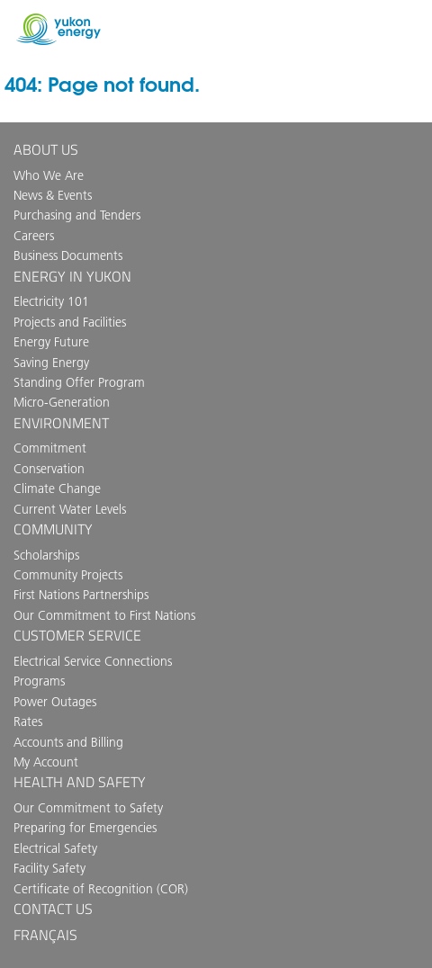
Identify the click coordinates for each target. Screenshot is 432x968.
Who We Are (49, 175)
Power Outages (55, 702)
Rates (28, 721)
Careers (34, 236)
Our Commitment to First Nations (104, 615)
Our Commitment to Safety (88, 808)
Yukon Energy (59, 29)
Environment (61, 423)
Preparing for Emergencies (85, 828)
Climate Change (57, 488)
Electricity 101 (51, 301)
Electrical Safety (55, 848)
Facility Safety (50, 868)
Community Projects (68, 575)
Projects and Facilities (70, 322)
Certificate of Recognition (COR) (101, 889)
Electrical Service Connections (93, 661)
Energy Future (51, 342)
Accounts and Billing (68, 742)
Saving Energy (51, 362)
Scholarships (46, 555)
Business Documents (68, 255)
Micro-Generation (62, 402)
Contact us (53, 908)
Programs (39, 681)
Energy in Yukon (72, 276)
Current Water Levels (70, 509)
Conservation (49, 469)
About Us (46, 149)
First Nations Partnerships (81, 595)
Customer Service (77, 635)
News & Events (53, 195)
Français (45, 935)
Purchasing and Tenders (77, 215)
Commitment (50, 448)
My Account (46, 762)
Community (53, 529)
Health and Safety (80, 782)
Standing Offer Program (79, 382)
